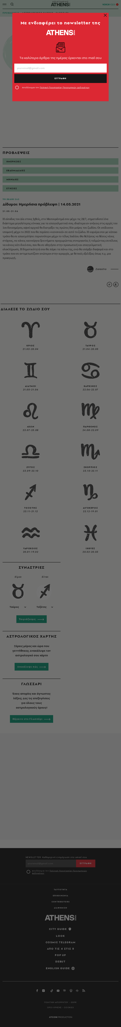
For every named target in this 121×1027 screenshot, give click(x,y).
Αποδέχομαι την (56, 87)
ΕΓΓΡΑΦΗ (60, 78)
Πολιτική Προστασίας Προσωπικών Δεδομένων (65, 87)
